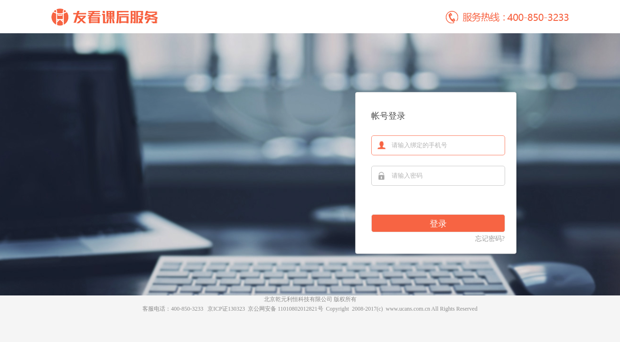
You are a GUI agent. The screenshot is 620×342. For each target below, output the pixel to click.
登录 (438, 223)
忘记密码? (490, 238)
